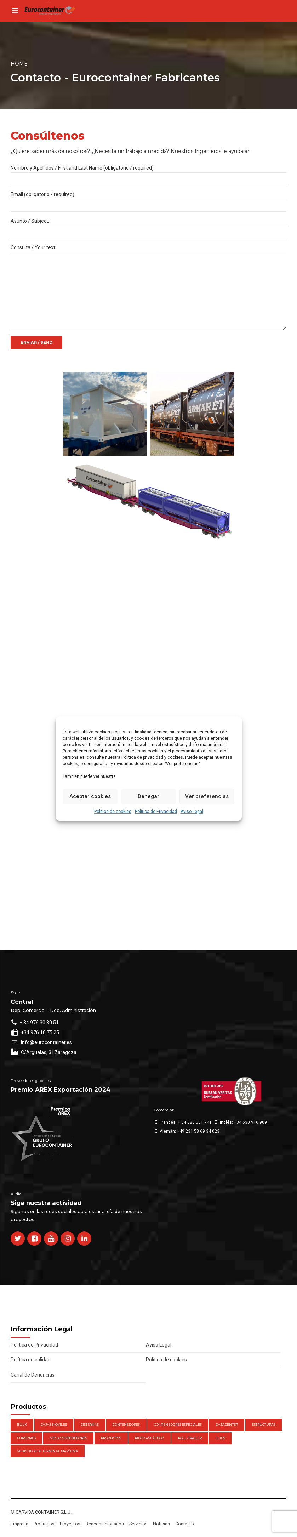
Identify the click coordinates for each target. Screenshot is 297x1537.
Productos (44, 1523)
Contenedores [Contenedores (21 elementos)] (126, 1425)
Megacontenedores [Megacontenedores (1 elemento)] (68, 1438)
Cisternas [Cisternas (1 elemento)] (90, 1425)
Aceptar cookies (90, 796)
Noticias (161, 1523)
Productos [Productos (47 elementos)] (111, 1438)
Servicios (138, 1523)
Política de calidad (31, 1359)
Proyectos (70, 1523)
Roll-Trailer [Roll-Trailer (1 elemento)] (190, 1438)
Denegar (148, 796)
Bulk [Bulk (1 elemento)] (22, 1425)
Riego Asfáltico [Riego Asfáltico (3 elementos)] (149, 1438)
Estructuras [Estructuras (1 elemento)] (263, 1425)
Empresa (19, 1523)
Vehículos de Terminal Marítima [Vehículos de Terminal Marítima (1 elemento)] (47, 1451)
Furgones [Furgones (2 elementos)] (26, 1438)
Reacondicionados (105, 1523)
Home (19, 64)
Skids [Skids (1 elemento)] (220, 1438)
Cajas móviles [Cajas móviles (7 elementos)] (54, 1425)
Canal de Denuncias (33, 1375)
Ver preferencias (207, 796)
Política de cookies (112, 811)
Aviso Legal (192, 811)
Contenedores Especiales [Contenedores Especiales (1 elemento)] (178, 1425)
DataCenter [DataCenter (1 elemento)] (227, 1425)
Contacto (184, 1523)
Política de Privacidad (156, 811)
